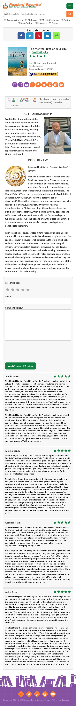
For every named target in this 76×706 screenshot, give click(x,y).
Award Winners (13, 20)
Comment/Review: (14, 307)
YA (41, 20)
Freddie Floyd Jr (40, 52)
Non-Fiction (25, 23)
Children (31, 20)
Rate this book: (12, 282)
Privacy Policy (50, 700)
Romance (41, 23)
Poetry (53, 23)
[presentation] (34, 350)
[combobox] (38, 14)
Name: (8, 296)
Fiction (66, 20)
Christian (52, 20)
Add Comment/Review (20, 366)
